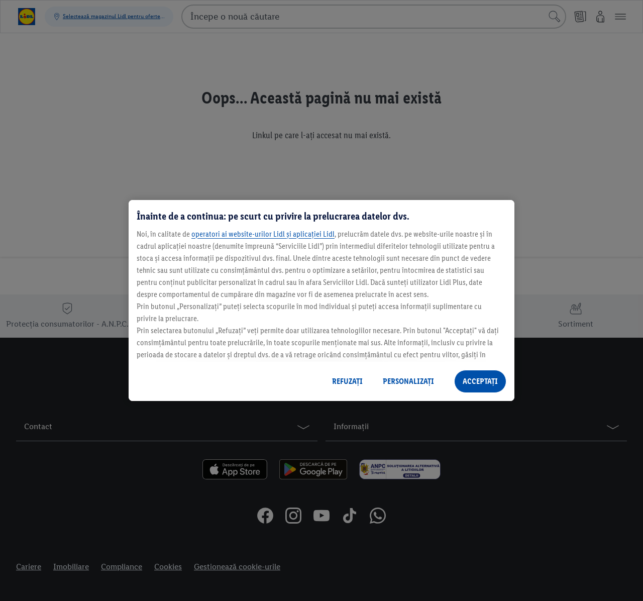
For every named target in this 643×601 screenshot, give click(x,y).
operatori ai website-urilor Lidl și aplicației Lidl (263, 234)
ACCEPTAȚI (480, 381)
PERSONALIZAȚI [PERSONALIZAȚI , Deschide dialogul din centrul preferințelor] (408, 381)
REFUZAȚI (347, 381)
